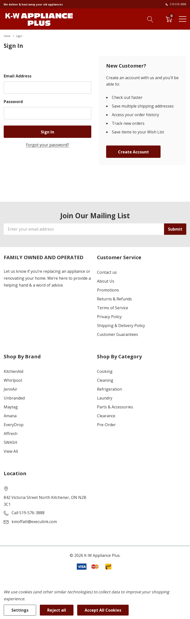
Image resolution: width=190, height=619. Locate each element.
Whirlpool (13, 380)
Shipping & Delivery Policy (121, 325)
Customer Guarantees (117, 334)
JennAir (10, 389)
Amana (10, 416)
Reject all (56, 610)
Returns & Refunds (114, 299)
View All (11, 451)
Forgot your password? (47, 144)
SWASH (10, 442)
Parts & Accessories (115, 407)
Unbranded (14, 398)
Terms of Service (112, 307)
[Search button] (150, 18)
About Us (105, 281)
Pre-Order (106, 424)
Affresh (10, 433)
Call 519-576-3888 (28, 512)
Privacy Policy (109, 316)
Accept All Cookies (103, 610)
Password (13, 101)
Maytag (11, 407)
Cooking (105, 371)
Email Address (17, 76)
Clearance (106, 416)
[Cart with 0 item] (169, 18)
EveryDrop (14, 424)
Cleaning (105, 380)
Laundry (104, 398)
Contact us (107, 272)
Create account (133, 152)
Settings (19, 610)
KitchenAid (13, 371)
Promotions (108, 290)
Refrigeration (109, 389)
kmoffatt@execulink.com (34, 521)
